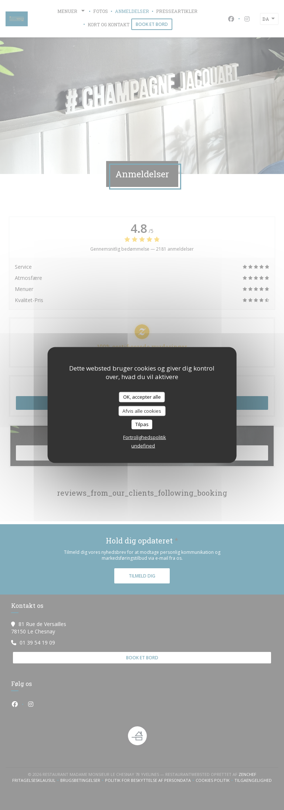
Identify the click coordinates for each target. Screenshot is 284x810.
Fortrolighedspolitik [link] (144, 437)
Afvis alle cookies (141, 410)
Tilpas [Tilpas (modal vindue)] (142, 424)
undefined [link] (143, 445)
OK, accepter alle (142, 397)
